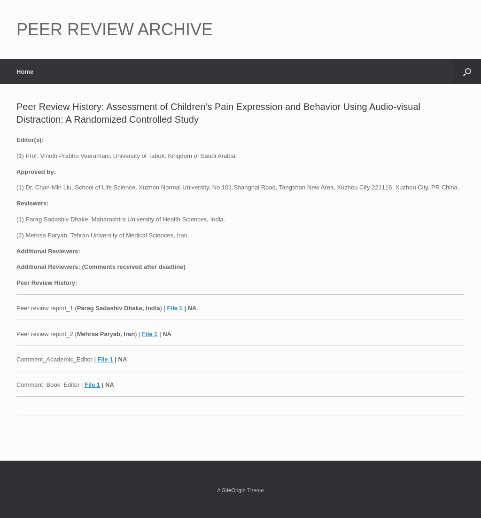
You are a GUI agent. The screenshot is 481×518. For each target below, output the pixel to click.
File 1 (175, 308)
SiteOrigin (234, 490)
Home (24, 71)
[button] (467, 71)
